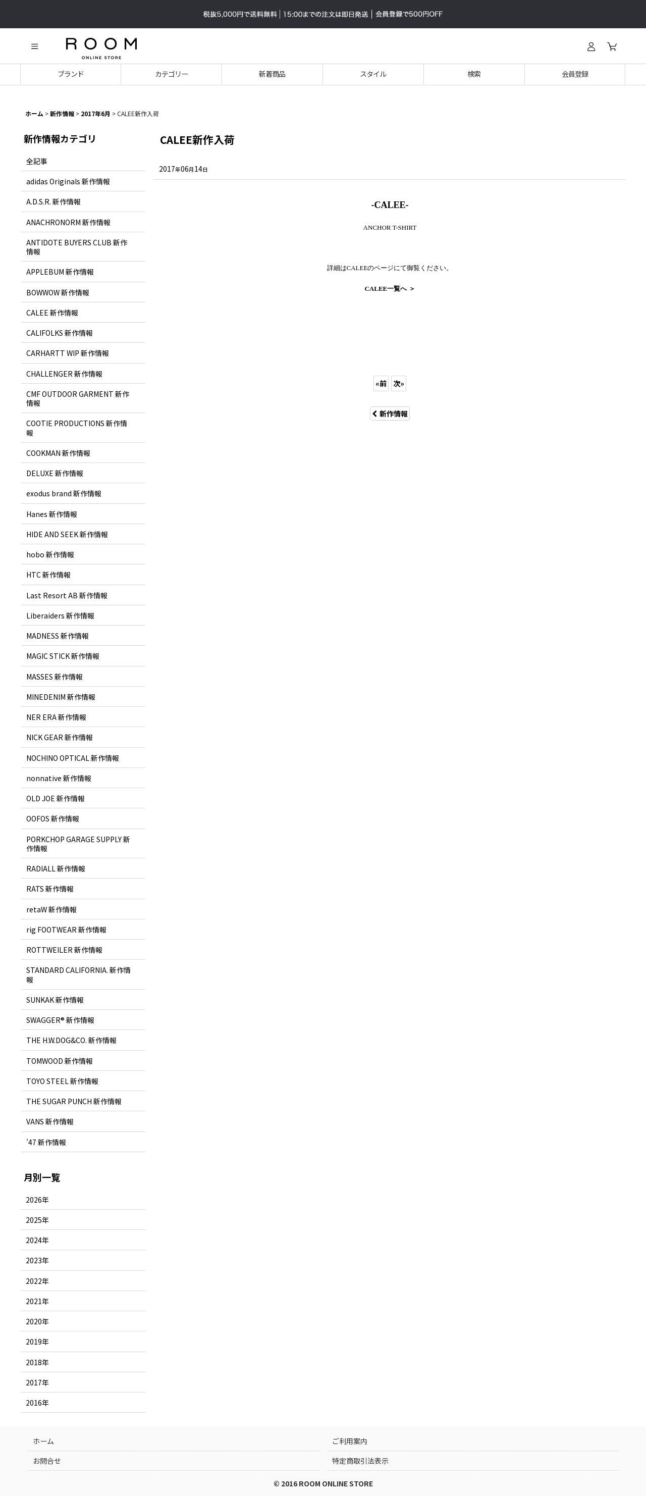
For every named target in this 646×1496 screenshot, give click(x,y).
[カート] (612, 46)
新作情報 (390, 413)
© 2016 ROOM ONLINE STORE (323, 1483)
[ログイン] (591, 46)
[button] (34, 46)
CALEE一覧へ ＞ (389, 288)
